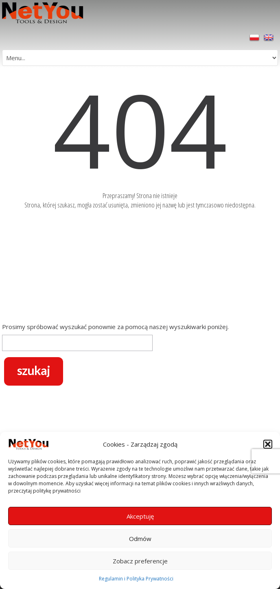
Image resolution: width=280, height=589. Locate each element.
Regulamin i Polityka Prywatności (136, 578)
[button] (268, 444)
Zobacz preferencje (140, 561)
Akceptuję (140, 516)
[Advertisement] (140, 267)
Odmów (140, 538)
